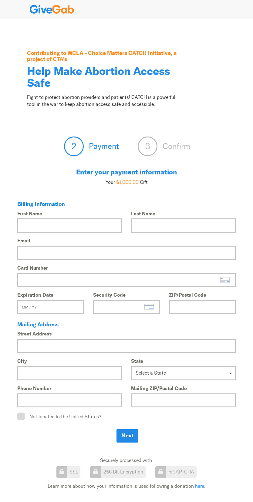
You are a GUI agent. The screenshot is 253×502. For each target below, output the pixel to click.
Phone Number (34, 388)
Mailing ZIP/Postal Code (159, 388)
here (199, 486)
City (22, 361)
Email (23, 241)
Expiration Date (35, 295)
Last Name (143, 214)
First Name (29, 214)
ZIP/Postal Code (187, 295)
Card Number (32, 268)
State (137, 361)
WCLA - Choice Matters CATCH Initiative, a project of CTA (102, 55)
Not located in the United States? (65, 416)
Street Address (34, 334)
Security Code (109, 295)
